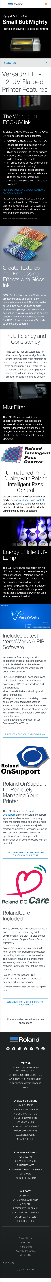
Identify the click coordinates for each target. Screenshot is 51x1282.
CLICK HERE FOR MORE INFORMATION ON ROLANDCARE (25, 1003)
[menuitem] (46, 4)
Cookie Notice (25, 1242)
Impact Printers (25, 1139)
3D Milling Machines (25, 1118)
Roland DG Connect (25, 1161)
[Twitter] (31, 1048)
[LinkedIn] (43, 1048)
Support (25, 1191)
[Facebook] (13, 1048)
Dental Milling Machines (25, 1126)
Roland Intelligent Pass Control (27, 500)
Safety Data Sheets (25, 1216)
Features (10, 62)
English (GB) (8, 1262)
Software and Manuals (25, 1212)
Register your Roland (25, 1208)
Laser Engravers (25, 1135)
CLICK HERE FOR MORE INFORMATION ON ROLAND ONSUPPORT (25, 853)
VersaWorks (26, 1156)
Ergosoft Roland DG (25, 1178)
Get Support (26, 1195)
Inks (25, 1087)
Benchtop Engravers (25, 1130)
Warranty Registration (26, 1251)
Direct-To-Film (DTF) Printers (25, 1083)
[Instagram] (19, 1048)
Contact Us (25, 1255)
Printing (25, 1063)
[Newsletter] (8, 1048)
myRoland (25, 1204)
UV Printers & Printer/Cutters (25, 1075)
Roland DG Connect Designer (25, 1169)
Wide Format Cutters (25, 1113)
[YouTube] (37, 1048)
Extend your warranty (25, 1200)
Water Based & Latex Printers (25, 1079)
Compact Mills (25, 1122)
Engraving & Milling (25, 1101)
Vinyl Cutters (25, 1105)
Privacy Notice (25, 1238)
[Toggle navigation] (3, 4)
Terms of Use (25, 1246)
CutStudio (25, 1173)
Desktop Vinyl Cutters (25, 1109)
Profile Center (25, 1221)
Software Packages (26, 1152)
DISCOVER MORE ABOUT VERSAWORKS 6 (25, 734)
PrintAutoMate (25, 1165)
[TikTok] (25, 1048)
